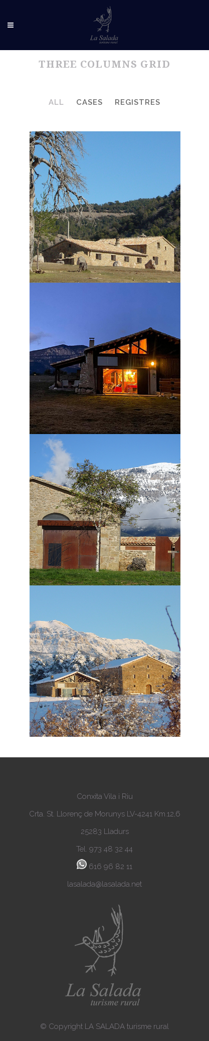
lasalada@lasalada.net (104, 884)
